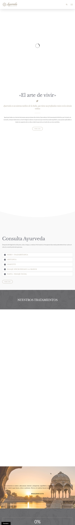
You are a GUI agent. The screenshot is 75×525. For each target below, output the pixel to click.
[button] (37, 255)
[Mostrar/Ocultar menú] (71, 4)
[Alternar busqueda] (66, 4)
